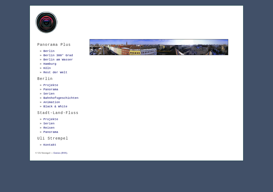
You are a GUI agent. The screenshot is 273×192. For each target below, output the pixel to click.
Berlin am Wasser (58, 59)
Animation (51, 102)
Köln (47, 68)
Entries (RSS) (60, 153)
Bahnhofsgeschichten (60, 98)
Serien (48, 93)
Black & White (55, 106)
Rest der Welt (55, 72)
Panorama (50, 89)
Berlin (48, 51)
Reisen (48, 127)
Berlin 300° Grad (58, 55)
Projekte (50, 85)
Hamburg (49, 64)
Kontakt (49, 144)
